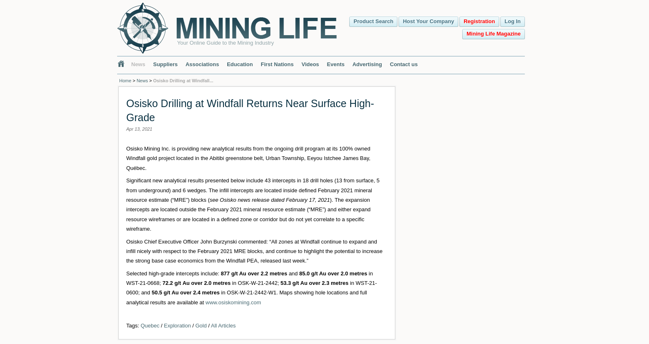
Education (240, 64)
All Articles (223, 325)
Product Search (373, 21)
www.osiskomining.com (233, 302)
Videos (310, 64)
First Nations (277, 64)
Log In (513, 21)
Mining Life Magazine (493, 34)
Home (125, 80)
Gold (201, 325)
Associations (202, 64)
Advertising (367, 64)
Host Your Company (428, 21)
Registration (479, 21)
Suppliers (165, 64)
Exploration (177, 325)
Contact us (404, 64)
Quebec (150, 325)
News (138, 64)
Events (336, 64)
